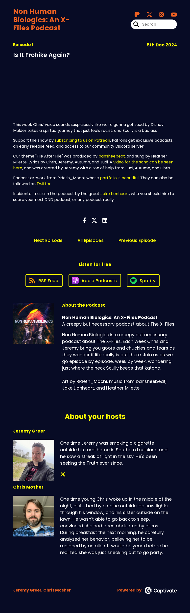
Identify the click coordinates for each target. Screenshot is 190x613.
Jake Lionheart (114, 194)
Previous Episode (137, 240)
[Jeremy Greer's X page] (63, 474)
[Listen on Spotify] (143, 280)
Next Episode (48, 240)
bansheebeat (111, 156)
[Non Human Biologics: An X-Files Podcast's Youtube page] (171, 15)
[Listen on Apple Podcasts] (95, 280)
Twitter (44, 184)
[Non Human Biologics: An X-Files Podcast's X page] (146, 15)
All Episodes (90, 240)
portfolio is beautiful (119, 178)
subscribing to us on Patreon (82, 140)
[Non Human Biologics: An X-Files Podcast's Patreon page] (137, 15)
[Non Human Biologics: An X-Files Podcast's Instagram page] (158, 15)
